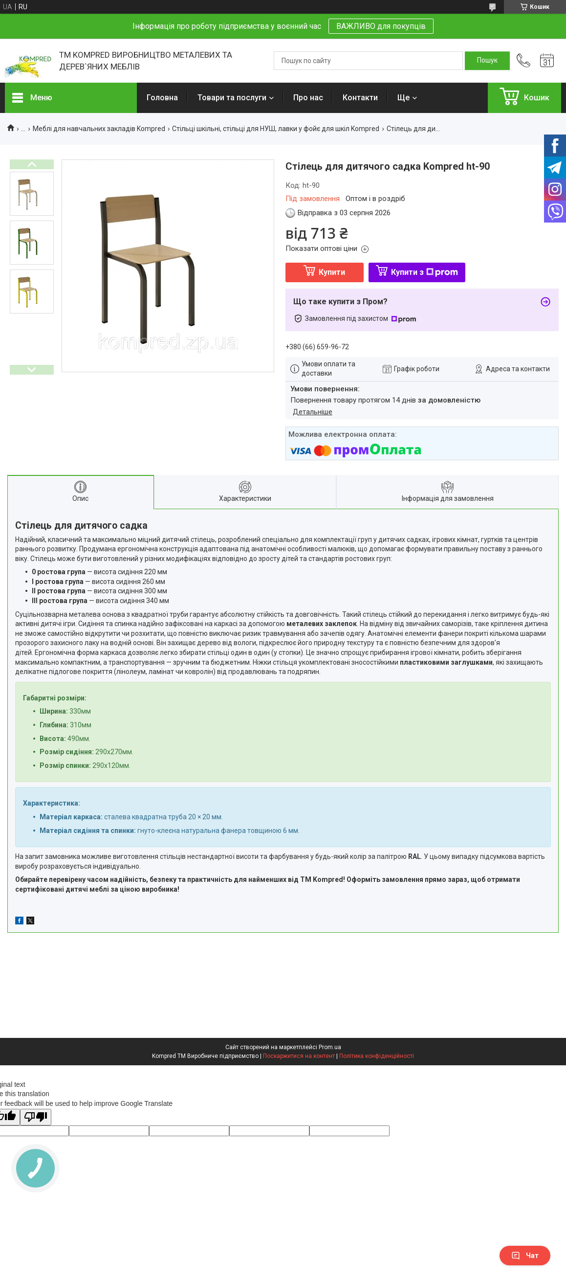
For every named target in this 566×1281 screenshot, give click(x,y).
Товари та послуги (231, 97)
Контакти (360, 97)
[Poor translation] (35, 1117)
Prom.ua (330, 1047)
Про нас (308, 97)
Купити (332, 272)
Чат (525, 1255)
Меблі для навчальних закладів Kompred (99, 129)
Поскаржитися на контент (299, 1056)
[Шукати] (487, 60)
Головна (162, 97)
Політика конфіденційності (376, 1056)
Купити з (424, 272)
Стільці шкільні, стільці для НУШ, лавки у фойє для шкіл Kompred (275, 129)
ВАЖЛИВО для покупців (381, 26)
